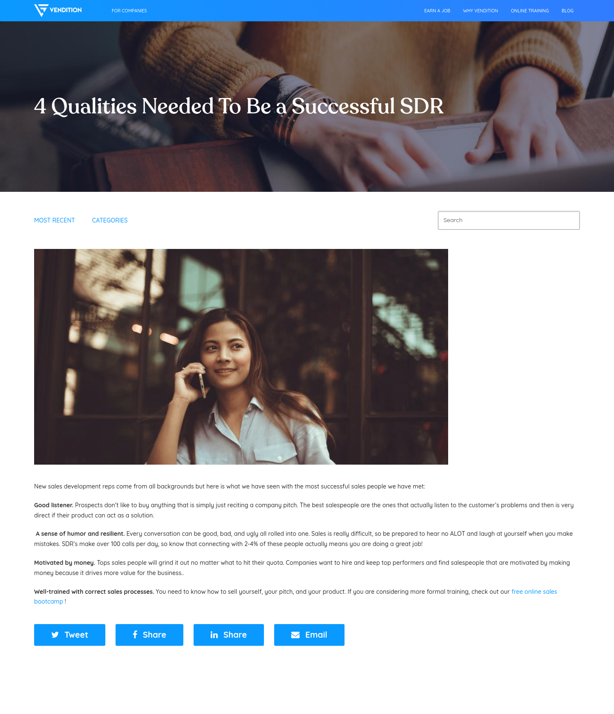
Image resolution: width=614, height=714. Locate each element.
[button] (69, 635)
